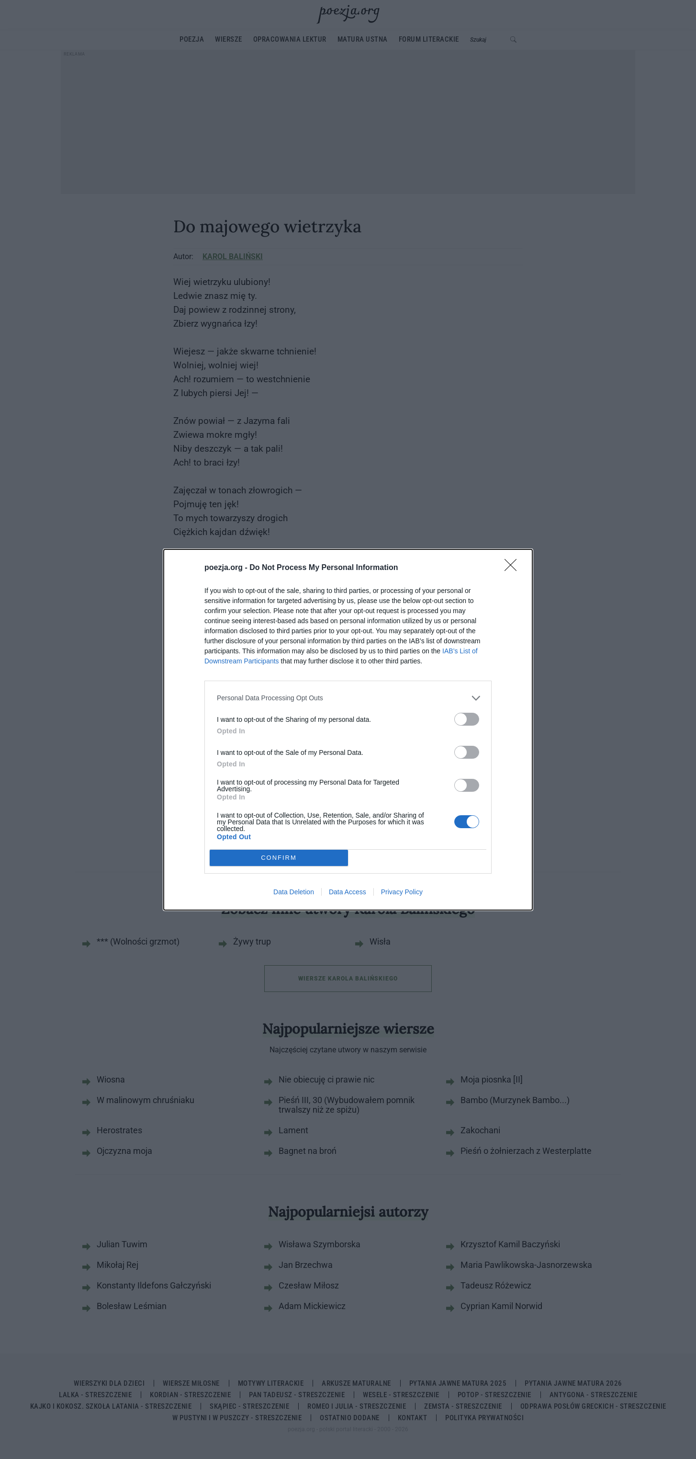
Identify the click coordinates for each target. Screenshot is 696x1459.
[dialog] (348, 729)
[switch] (466, 719)
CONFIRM (279, 857)
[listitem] (348, 698)
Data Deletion (293, 892)
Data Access (347, 892)
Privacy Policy (402, 892)
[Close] (514, 568)
